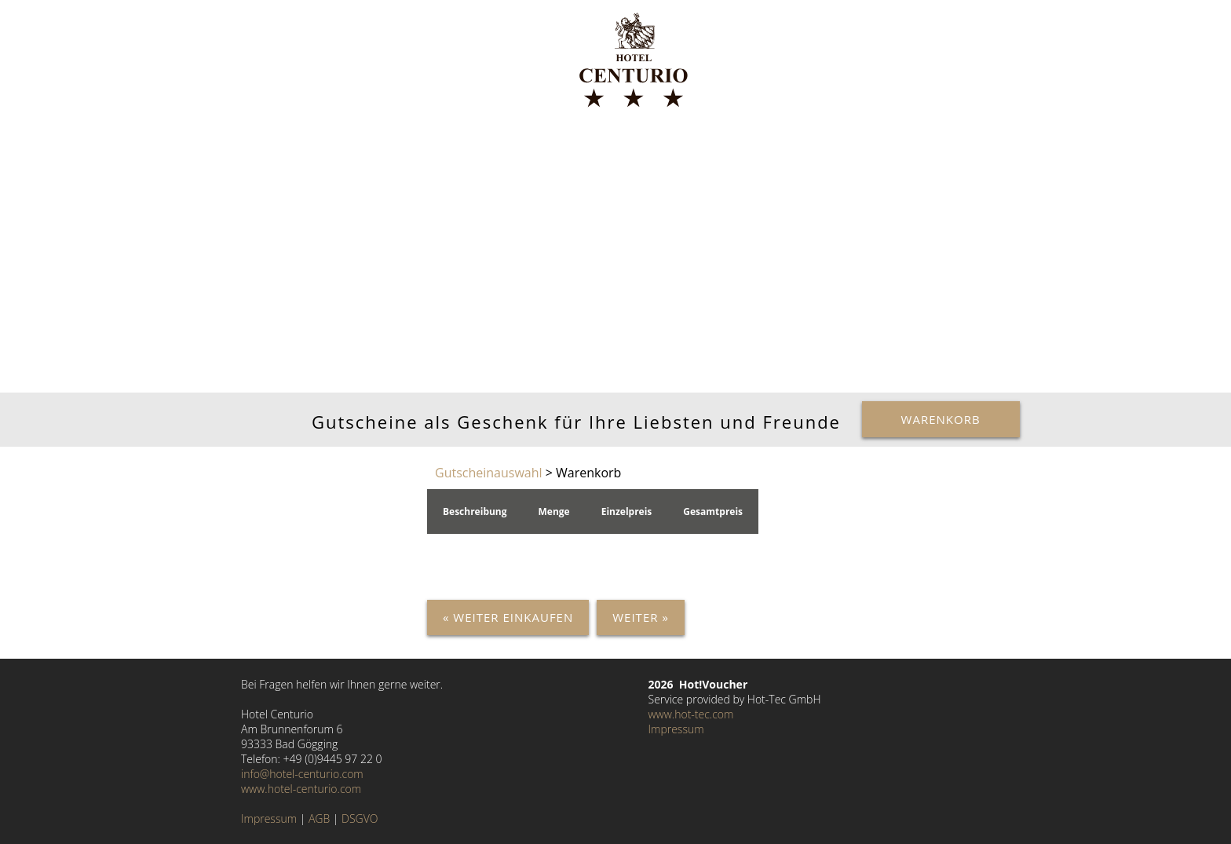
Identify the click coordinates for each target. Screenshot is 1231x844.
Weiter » (640, 617)
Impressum (269, 818)
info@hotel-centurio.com (302, 773)
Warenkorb (941, 419)
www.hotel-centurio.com (301, 788)
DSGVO (360, 818)
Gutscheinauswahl (488, 472)
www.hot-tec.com (691, 714)
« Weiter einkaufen (508, 617)
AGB (319, 818)
